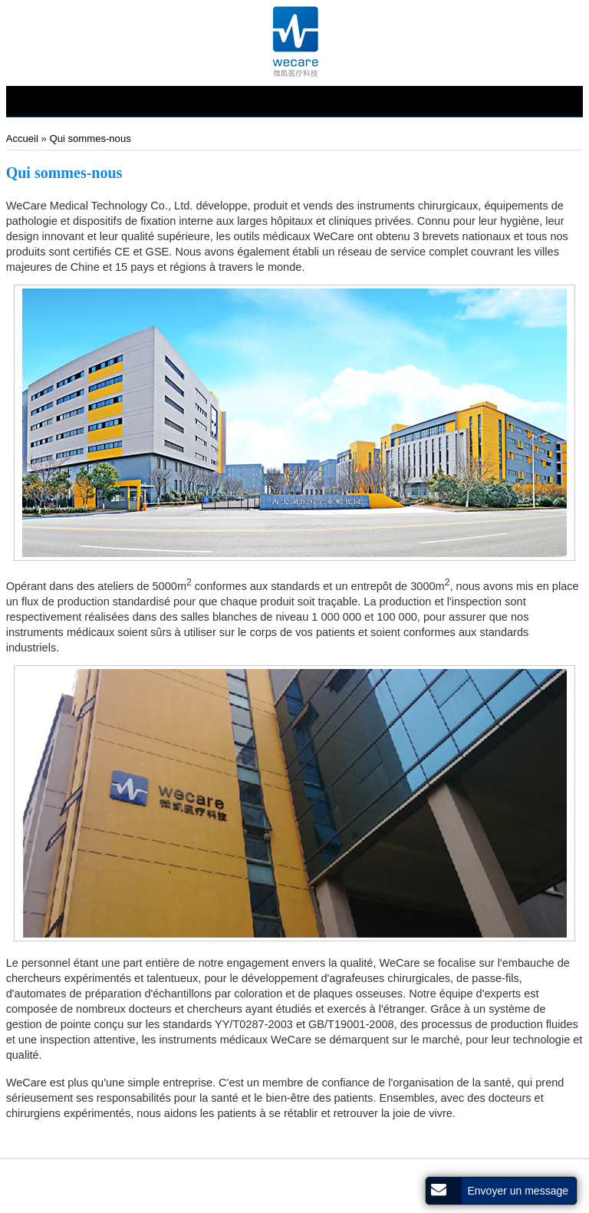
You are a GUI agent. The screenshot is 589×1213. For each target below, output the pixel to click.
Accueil (23, 138)
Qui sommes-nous (89, 138)
